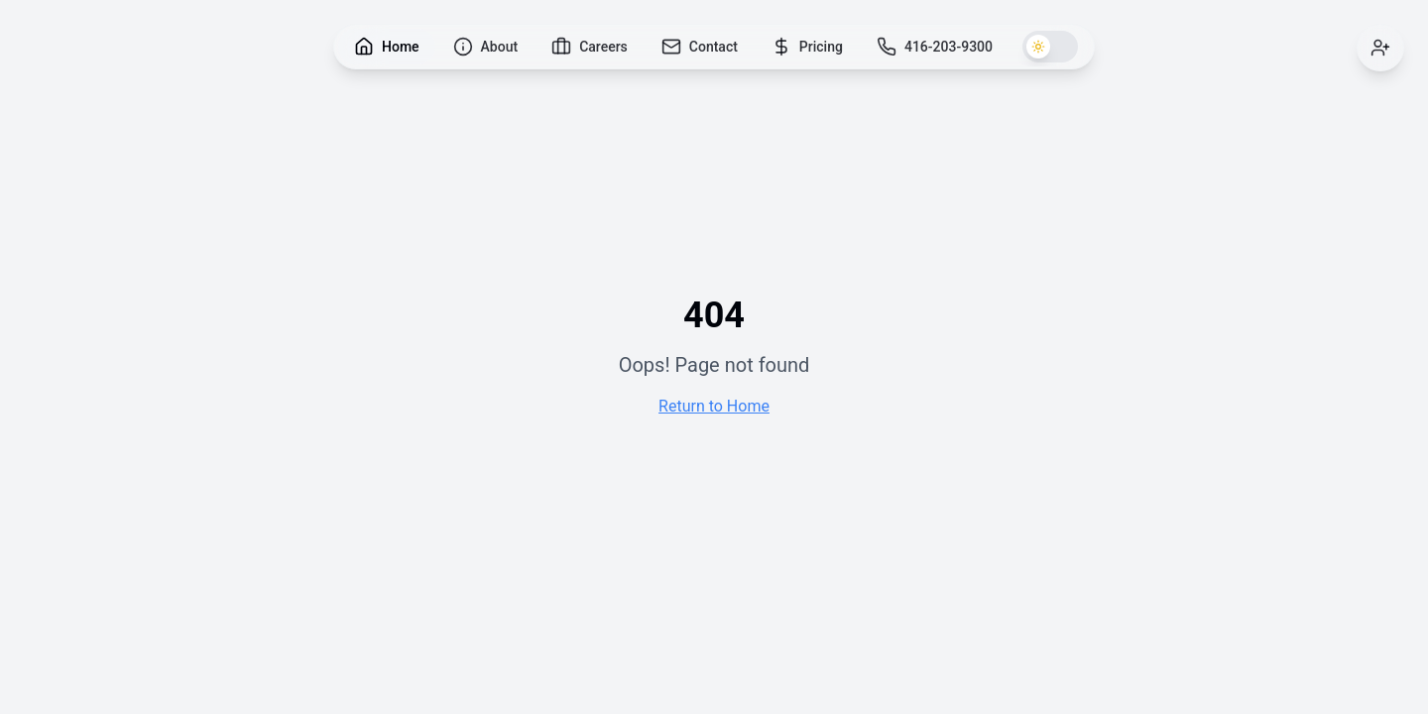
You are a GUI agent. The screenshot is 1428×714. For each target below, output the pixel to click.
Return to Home (714, 406)
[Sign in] (1380, 47)
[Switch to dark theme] (1050, 46)
